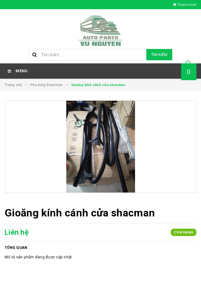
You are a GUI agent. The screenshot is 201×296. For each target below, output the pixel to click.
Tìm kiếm (159, 54)
